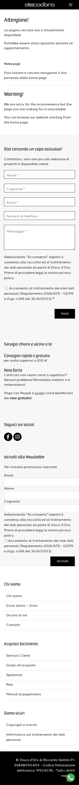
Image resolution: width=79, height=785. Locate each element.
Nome (9, 488)
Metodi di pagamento (23, 694)
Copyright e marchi (21, 725)
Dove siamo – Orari (21, 606)
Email (8, 475)
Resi (9, 685)
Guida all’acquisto (21, 665)
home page (38, 78)
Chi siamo (14, 596)
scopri (39, 393)
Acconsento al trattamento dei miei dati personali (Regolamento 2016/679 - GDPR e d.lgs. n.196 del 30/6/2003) (39, 294)
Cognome (12, 501)
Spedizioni (14, 675)
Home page (12, 63)
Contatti (13, 625)
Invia (65, 313)
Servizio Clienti (18, 656)
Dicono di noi (16, 615)
